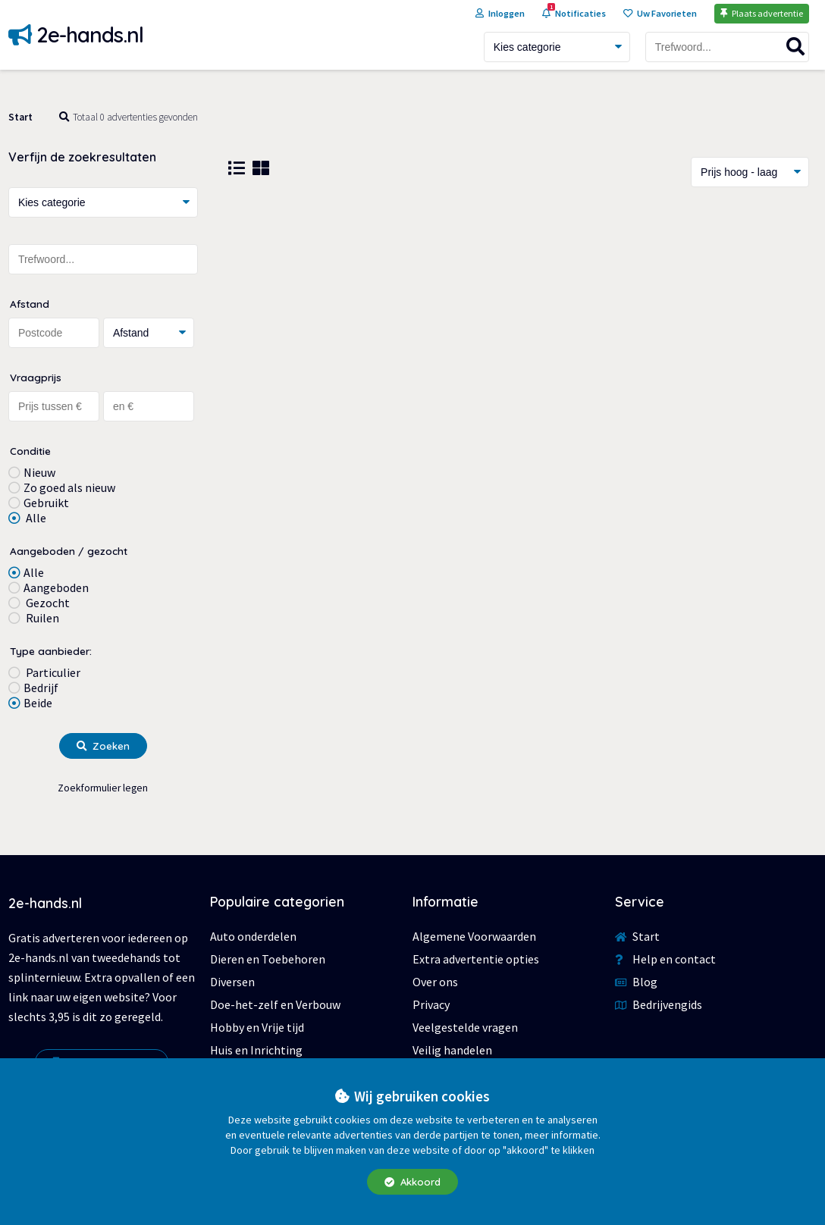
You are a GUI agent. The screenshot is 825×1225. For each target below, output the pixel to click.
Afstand (29, 303)
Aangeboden (56, 587)
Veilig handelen (452, 1049)
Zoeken (103, 746)
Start (20, 117)
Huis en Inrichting (256, 1049)
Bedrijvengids (658, 1004)
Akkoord (412, 1182)
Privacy (431, 1004)
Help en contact (665, 959)
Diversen (232, 981)
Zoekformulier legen (103, 788)
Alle (35, 517)
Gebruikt (46, 502)
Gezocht (47, 602)
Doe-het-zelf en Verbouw (275, 1004)
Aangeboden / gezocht (68, 550)
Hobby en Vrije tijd (257, 1027)
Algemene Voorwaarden (474, 936)
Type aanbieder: (51, 650)
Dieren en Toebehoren (267, 959)
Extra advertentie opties (475, 959)
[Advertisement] (519, 324)
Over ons (435, 981)
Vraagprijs (35, 377)
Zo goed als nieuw (69, 487)
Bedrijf (41, 687)
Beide (38, 702)
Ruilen (41, 617)
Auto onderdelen (253, 936)
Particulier (52, 672)
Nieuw (39, 472)
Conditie (30, 450)
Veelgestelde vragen (465, 1027)
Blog (636, 981)
